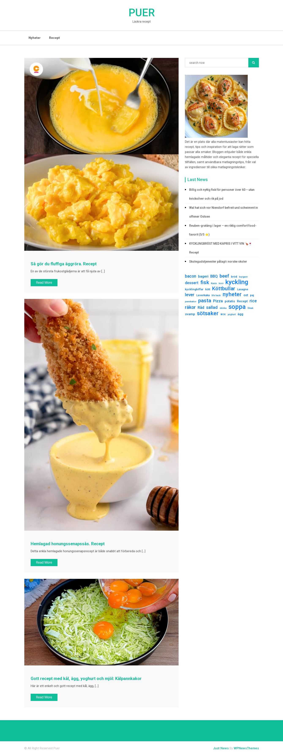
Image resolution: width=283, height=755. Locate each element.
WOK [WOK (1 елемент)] (223, 314)
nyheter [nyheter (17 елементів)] (232, 294)
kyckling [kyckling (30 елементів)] (236, 282)
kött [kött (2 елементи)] (207, 289)
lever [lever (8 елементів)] (189, 294)
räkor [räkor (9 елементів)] (190, 307)
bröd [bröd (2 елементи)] (234, 276)
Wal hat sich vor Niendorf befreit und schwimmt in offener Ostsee (223, 212)
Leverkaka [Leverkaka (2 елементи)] (203, 295)
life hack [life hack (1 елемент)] (216, 295)
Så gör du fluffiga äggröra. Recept (64, 263)
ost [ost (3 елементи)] (245, 295)
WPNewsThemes (246, 748)
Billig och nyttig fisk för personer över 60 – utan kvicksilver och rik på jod (221, 194)
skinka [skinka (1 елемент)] (223, 308)
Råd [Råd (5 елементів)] (201, 307)
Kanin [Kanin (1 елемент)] (214, 283)
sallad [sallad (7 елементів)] (212, 307)
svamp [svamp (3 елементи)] (190, 314)
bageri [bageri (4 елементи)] (203, 276)
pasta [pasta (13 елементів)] (204, 300)
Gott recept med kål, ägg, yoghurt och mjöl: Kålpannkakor (86, 678)
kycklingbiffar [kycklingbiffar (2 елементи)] (194, 289)
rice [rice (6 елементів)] (253, 300)
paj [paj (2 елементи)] (252, 295)
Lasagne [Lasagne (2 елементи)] (242, 289)
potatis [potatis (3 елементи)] (230, 301)
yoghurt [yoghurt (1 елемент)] (232, 314)
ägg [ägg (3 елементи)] (240, 314)
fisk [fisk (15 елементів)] (204, 282)
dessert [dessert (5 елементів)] (191, 283)
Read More (44, 283)
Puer (142, 13)
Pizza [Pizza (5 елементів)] (218, 301)
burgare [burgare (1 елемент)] (243, 276)
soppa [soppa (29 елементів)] (237, 306)
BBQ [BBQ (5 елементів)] (214, 276)
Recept (54, 38)
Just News (221, 748)
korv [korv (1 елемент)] (221, 283)
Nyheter (35, 38)
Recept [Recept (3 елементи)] (242, 301)
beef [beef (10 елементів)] (224, 275)
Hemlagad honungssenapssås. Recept (68, 543)
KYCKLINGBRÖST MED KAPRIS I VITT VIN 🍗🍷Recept (220, 248)
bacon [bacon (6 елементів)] (190, 276)
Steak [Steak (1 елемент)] (250, 308)
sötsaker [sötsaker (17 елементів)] (208, 313)
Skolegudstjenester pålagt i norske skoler (218, 261)
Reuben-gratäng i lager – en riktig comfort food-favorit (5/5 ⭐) (222, 230)
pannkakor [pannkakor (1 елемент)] (190, 301)
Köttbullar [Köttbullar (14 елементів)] (223, 288)
